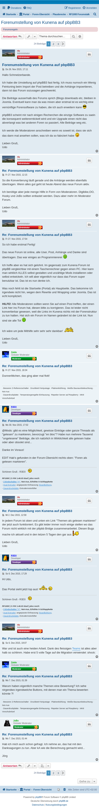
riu (18, 51)
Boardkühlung (45, 485)
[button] (63, 43)
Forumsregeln (10, 29)
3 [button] (58, 44)
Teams (76, 648)
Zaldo (14, 352)
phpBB (38, 797)
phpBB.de (63, 801)
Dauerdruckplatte (11, 488)
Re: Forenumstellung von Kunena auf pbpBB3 (37, 170)
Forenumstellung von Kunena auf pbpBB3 (40, 22)
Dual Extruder (9, 485)
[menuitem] (14, 7)
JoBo (16, 721)
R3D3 (14, 407)
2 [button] (53, 44)
